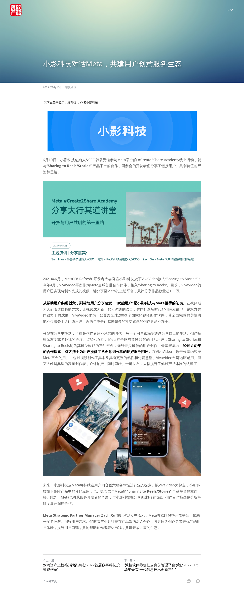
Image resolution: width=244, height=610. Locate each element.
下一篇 (129, 565)
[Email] (198, 586)
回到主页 (50, 586)
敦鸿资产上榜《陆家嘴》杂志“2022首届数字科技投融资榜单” (81, 571)
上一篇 (48, 565)
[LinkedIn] (189, 586)
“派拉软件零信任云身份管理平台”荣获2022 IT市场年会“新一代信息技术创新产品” (161, 571)
